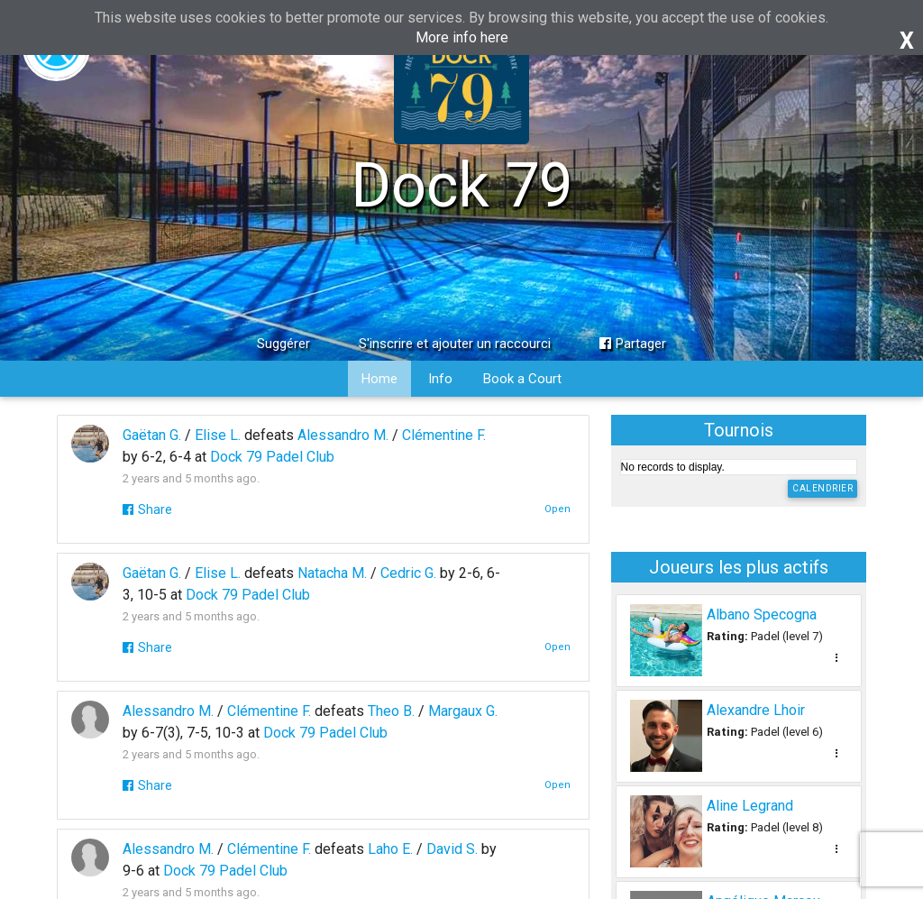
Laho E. (390, 849)
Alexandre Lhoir (756, 710)
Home (379, 379)
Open (557, 509)
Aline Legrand (750, 805)
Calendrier (822, 488)
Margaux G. (463, 711)
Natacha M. (332, 573)
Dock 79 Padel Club (272, 456)
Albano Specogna (762, 614)
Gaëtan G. (152, 435)
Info (440, 379)
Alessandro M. (342, 435)
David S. (452, 849)
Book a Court (522, 379)
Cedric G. (408, 573)
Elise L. (218, 435)
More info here (462, 37)
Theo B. (391, 711)
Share (147, 509)
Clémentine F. (444, 435)
